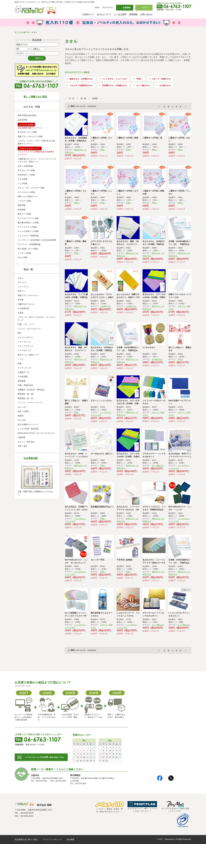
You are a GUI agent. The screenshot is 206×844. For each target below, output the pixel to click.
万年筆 (20, 300)
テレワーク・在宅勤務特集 (29, 244)
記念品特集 (22, 120)
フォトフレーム (24, 342)
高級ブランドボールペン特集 (30, 136)
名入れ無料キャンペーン (28, 424)
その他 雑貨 (23, 376)
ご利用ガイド (88, 14)
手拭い (139, 79)
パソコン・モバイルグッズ (29, 329)
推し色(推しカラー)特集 (28, 249)
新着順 (95, 98)
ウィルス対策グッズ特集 (28, 231)
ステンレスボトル (25, 337)
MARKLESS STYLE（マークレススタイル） (37, 433)
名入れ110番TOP (22, 32)
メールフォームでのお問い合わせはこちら (44, 757)
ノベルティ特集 (24, 201)
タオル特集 (22, 179)
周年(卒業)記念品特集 (27, 115)
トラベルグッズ (24, 350)
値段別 (20, 416)
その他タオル (165, 85)
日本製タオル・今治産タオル (114, 85)
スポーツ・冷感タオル (161, 79)
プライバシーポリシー (52, 839)
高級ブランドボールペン (28, 295)
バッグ (20, 359)
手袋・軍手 (22, 446)
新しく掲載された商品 (35, 96)
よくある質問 (120, 14)
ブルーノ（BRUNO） (27, 442)
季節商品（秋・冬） (26, 398)
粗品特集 (21, 205)
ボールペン (22, 282)
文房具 (20, 313)
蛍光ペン (21, 291)
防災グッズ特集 (24, 214)
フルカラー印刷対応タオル (81, 85)
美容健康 (21, 381)
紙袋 (19, 363)
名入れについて (104, 14)
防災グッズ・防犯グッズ (28, 355)
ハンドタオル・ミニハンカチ (114, 79)
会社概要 (70, 839)
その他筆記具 (23, 308)
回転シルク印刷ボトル (27, 196)
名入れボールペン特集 (27, 132)
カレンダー (22, 407)
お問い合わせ (146, 14)
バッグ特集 (22, 183)
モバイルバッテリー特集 (28, 218)
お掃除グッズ (23, 372)
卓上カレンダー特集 (26, 170)
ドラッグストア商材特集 (28, 236)
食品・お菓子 (23, 411)
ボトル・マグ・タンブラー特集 (31, 188)
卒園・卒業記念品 (25, 385)
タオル (20, 278)
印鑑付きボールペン (26, 304)
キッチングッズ (24, 368)
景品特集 (21, 209)
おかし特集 (22, 257)
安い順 (71, 98)
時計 (19, 333)
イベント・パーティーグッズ (30, 403)
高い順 (83, 98)
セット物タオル (143, 85)
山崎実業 (21, 437)
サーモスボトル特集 (26, 192)
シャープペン (23, 287)
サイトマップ (107, 7)
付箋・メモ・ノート (26, 324)
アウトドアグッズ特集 (27, 227)
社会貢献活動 (31, 458)
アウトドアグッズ (25, 346)
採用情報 (133, 14)
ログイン (146, 7)
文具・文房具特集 (25, 166)
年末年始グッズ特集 (26, 175)
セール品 (21, 420)
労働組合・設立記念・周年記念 (31, 390)
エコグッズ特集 (24, 253)
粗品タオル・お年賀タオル (81, 79)
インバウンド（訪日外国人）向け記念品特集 (37, 240)
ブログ (96, 7)
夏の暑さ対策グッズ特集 (28, 222)
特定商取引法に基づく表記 (26, 839)
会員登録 (126, 7)
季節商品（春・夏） (26, 394)
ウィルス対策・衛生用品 (28, 429)
